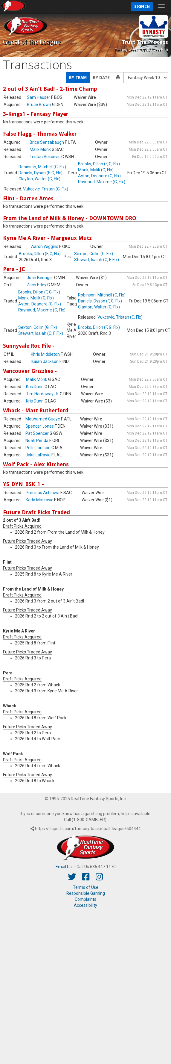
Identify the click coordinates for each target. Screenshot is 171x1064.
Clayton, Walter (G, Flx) (39, 178)
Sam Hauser (38, 97)
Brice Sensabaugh (47, 142)
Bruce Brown (39, 104)
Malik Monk (40, 149)
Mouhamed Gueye (42, 419)
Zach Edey (36, 284)
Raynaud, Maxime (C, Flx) (101, 181)
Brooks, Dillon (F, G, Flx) (99, 163)
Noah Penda (36, 440)
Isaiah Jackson (45, 361)
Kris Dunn (35, 386)
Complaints (85, 899)
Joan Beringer (40, 277)
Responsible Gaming (85, 893)
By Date (101, 77)
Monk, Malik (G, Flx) (96, 169)
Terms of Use (85, 887)
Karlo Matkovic (39, 499)
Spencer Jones (39, 426)
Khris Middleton (45, 354)
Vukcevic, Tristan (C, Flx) (45, 189)
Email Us (64, 866)
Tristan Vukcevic (45, 156)
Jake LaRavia (38, 454)
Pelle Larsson (38, 447)
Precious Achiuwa (42, 492)
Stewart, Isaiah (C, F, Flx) (96, 259)
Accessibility (85, 905)
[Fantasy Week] (145, 77)
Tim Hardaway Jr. (42, 393)
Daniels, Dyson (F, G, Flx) (40, 172)
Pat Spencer (37, 433)
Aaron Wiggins (44, 246)
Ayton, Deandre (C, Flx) (99, 175)
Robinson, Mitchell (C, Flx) (42, 166)
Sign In (142, 6)
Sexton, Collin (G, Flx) (93, 253)
